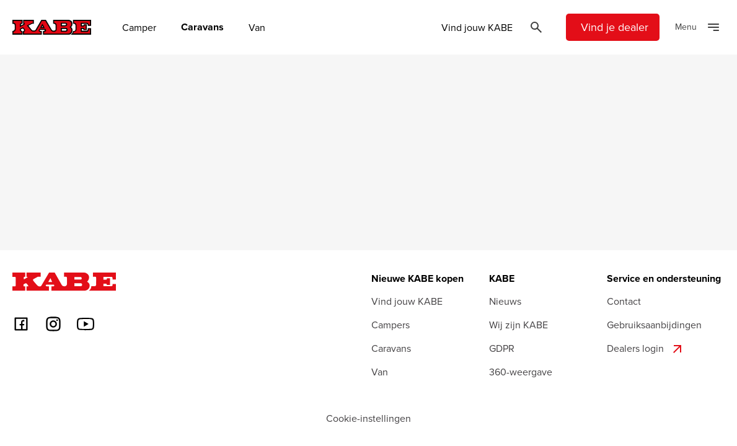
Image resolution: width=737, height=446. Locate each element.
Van (257, 27)
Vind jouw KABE (477, 27)
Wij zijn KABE (518, 324)
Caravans (202, 27)
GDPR (501, 348)
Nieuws (505, 301)
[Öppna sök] (536, 27)
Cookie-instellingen (368, 418)
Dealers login (646, 348)
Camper (139, 27)
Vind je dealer (614, 27)
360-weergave (520, 371)
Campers (390, 324)
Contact (624, 301)
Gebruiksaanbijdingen (654, 324)
